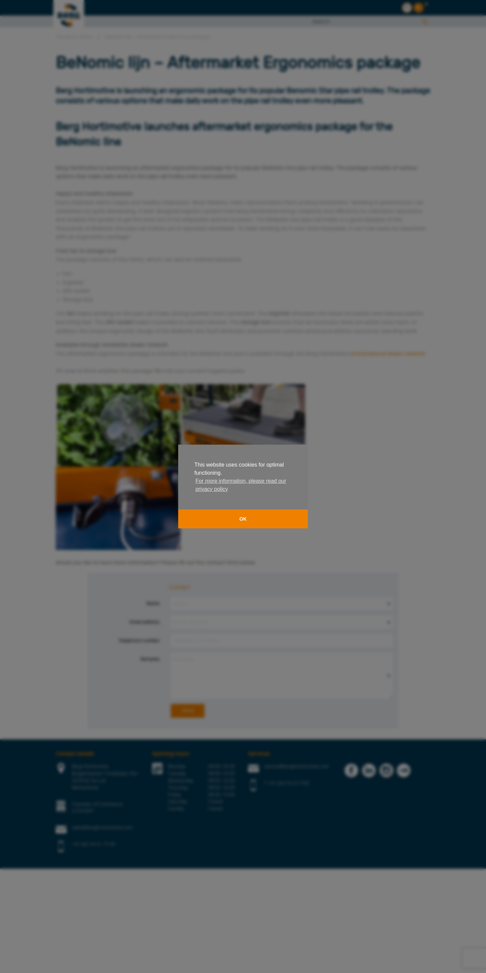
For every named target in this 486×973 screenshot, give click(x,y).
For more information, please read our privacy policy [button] (240, 485)
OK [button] (243, 519)
